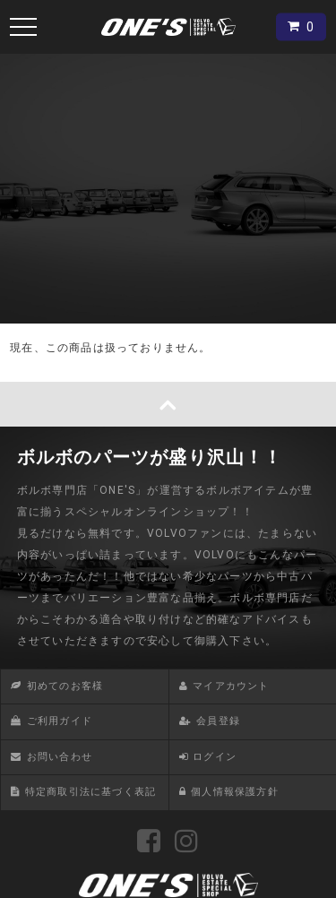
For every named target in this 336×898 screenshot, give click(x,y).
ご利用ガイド (59, 721)
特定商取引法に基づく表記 (90, 792)
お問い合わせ (59, 757)
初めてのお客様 (65, 686)
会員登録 (218, 721)
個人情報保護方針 (235, 792)
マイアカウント (231, 686)
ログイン (215, 757)
